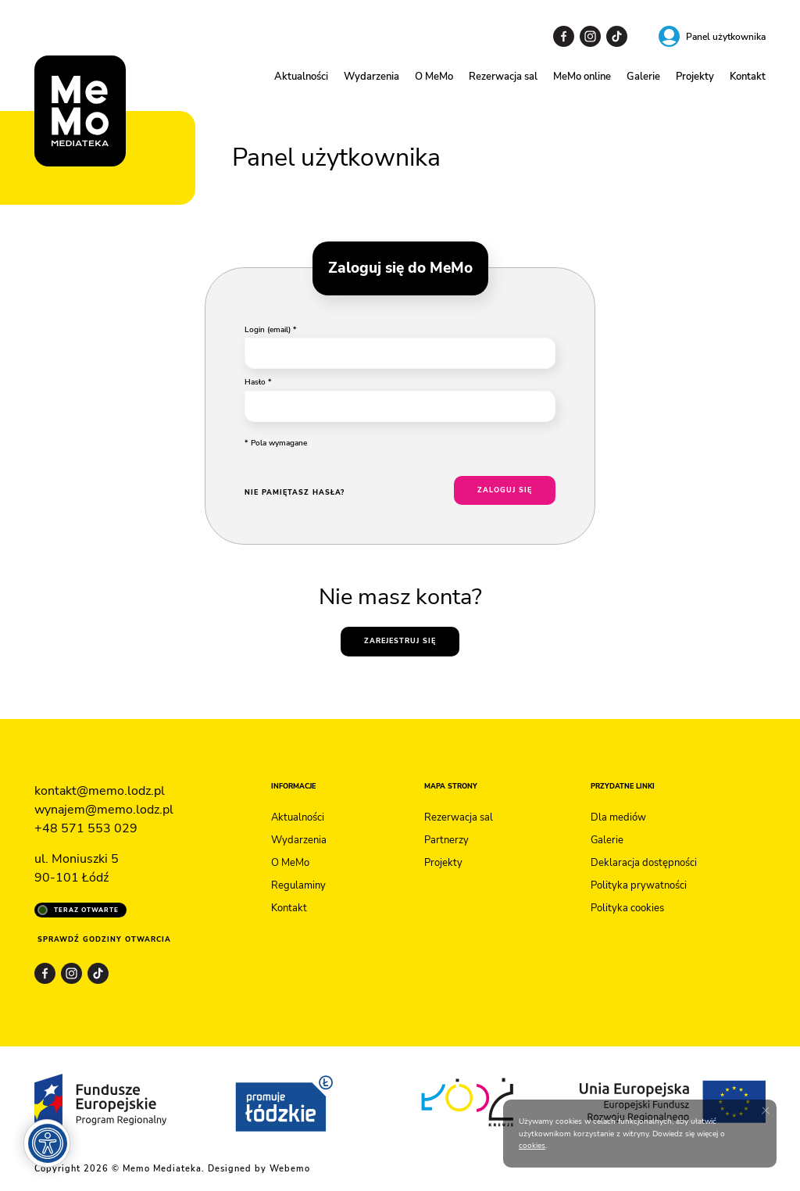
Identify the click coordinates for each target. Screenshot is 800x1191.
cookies (532, 1145)
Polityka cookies (627, 908)
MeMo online (582, 77)
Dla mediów (618, 817)
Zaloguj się (504, 490)
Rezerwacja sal (503, 77)
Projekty (695, 77)
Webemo (290, 1169)
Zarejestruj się (400, 641)
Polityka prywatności (639, 885)
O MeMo (434, 77)
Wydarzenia (371, 77)
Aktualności (301, 77)
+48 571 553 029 (86, 828)
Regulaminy (298, 885)
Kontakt (748, 77)
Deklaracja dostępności (644, 863)
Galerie (643, 77)
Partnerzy (446, 840)
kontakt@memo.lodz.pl (99, 790)
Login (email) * (271, 329)
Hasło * (258, 382)
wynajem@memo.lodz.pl (103, 809)
